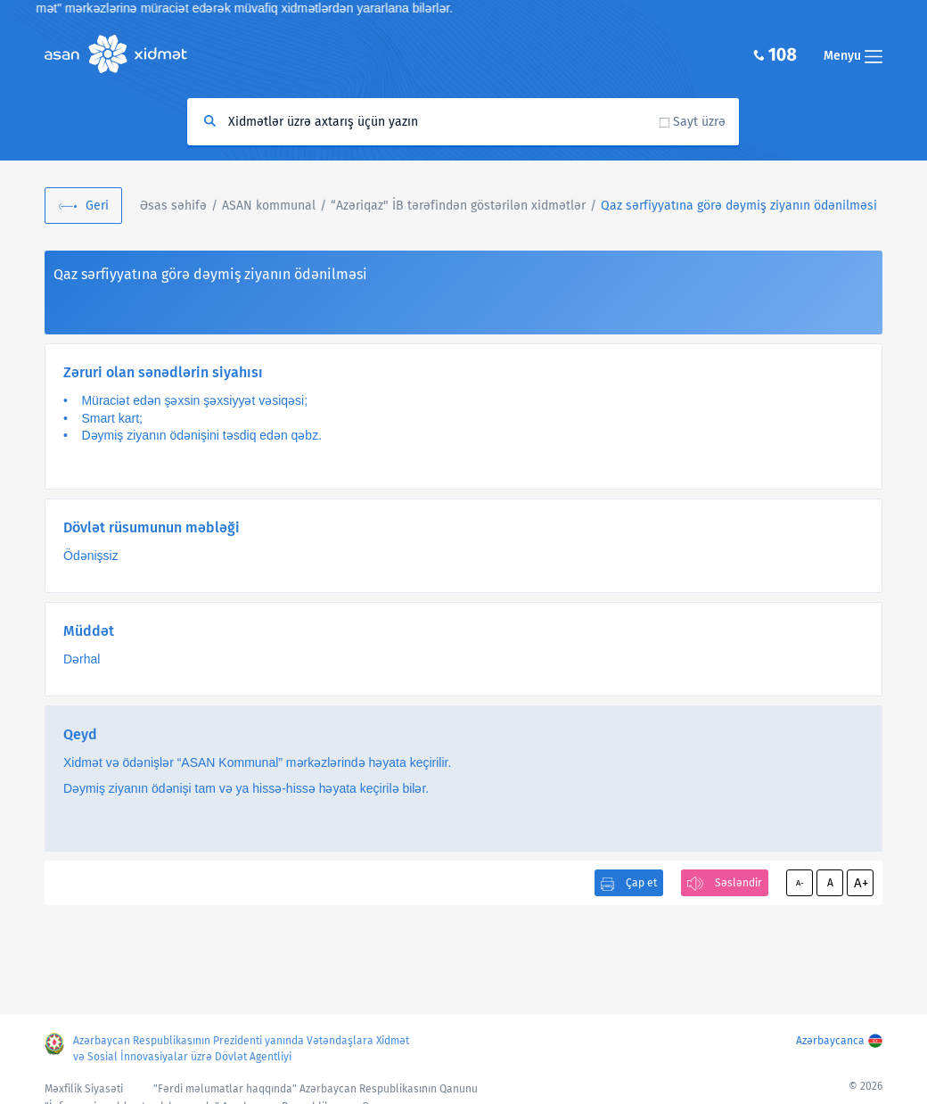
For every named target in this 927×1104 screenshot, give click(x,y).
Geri (97, 205)
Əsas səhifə (173, 205)
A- (800, 882)
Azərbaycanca (830, 1040)
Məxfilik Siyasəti (84, 1089)
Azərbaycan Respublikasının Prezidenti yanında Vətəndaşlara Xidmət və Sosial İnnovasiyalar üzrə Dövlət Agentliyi (241, 1048)
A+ (861, 883)
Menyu (853, 55)
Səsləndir (738, 883)
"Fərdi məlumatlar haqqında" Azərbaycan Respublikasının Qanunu (315, 1089)
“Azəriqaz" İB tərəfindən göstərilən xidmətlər (458, 205)
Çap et (641, 883)
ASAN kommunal (269, 205)
